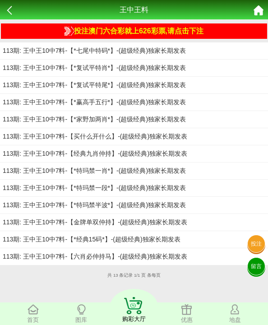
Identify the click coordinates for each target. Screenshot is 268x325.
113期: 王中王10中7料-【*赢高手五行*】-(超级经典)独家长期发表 (94, 102)
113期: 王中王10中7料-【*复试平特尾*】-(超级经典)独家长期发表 (94, 84)
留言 (256, 266)
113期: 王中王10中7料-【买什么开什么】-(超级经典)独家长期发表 (95, 136)
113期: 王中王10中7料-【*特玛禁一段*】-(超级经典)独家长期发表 (94, 187)
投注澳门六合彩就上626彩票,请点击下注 (134, 31)
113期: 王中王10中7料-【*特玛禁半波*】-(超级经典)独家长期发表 (94, 205)
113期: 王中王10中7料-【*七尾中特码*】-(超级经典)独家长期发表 (94, 50)
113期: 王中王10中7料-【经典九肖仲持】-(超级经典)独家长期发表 (95, 153)
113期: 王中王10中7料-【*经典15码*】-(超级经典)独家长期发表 (91, 239)
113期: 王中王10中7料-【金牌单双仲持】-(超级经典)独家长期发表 (95, 222)
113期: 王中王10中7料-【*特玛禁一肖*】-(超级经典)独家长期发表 (94, 170)
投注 (256, 244)
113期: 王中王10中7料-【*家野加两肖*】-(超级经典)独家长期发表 (94, 119)
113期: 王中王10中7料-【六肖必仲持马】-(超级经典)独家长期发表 (95, 256)
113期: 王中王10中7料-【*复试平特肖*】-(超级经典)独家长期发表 (94, 67)
